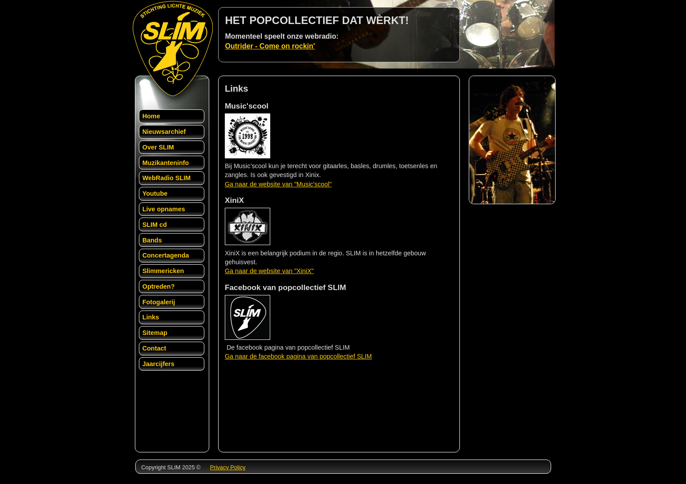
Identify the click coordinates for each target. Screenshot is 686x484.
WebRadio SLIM (166, 178)
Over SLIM (158, 147)
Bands (152, 240)
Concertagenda (165, 255)
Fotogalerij (158, 302)
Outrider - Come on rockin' (270, 46)
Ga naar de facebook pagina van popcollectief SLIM (298, 356)
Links (150, 317)
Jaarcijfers (158, 363)
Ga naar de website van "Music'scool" (278, 184)
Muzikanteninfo (165, 162)
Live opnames (163, 209)
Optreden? (158, 286)
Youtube (155, 193)
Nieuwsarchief (164, 131)
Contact (154, 348)
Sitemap (154, 332)
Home (151, 116)
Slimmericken (163, 270)
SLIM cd (154, 224)
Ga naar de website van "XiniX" (269, 270)
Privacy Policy (228, 467)
